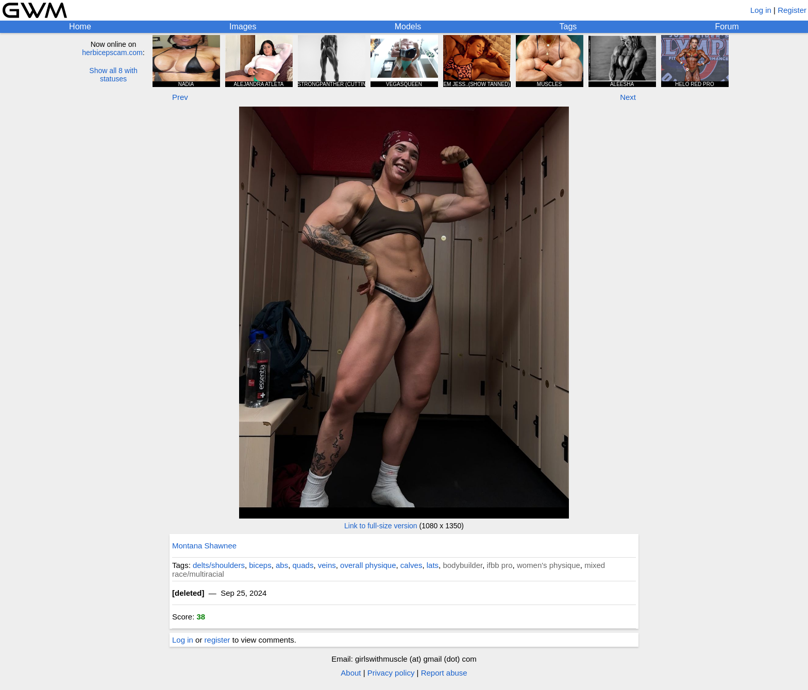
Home (80, 26)
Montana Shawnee (204, 545)
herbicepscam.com (112, 52)
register (217, 639)
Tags (568, 26)
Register (792, 10)
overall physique (368, 565)
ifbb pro (500, 565)
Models (408, 26)
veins (327, 565)
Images (242, 26)
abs (282, 565)
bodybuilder (462, 565)
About (351, 672)
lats (433, 565)
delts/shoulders (219, 565)
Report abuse (444, 672)
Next (628, 97)
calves (411, 565)
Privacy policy (391, 672)
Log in (760, 10)
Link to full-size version (380, 526)
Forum (727, 26)
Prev (180, 97)
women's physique (548, 565)
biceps (260, 565)
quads (303, 565)
